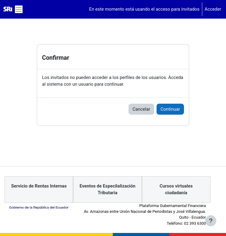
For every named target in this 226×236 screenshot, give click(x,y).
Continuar (170, 109)
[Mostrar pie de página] (210, 220)
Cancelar (141, 109)
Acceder (213, 9)
